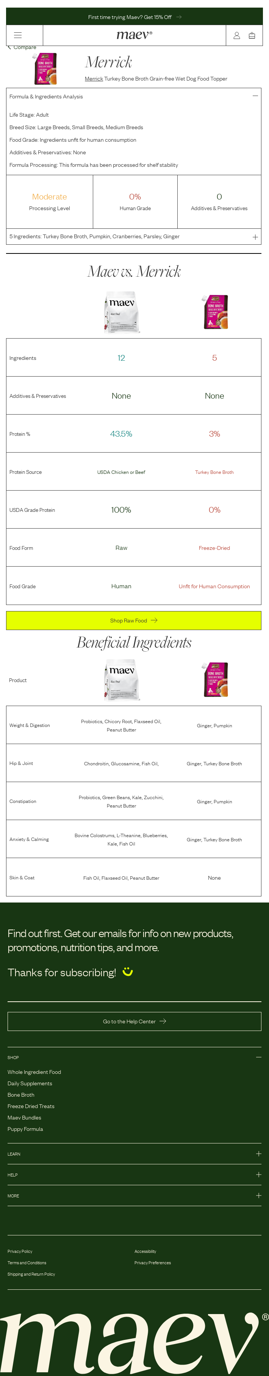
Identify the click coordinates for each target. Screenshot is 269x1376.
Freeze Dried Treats (31, 1105)
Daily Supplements (30, 1082)
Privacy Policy (20, 1251)
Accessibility (145, 1251)
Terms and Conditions (27, 1262)
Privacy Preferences (152, 1262)
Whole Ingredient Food (34, 1071)
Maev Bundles (24, 1117)
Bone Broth (21, 1094)
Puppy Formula (25, 1128)
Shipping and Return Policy (31, 1273)
